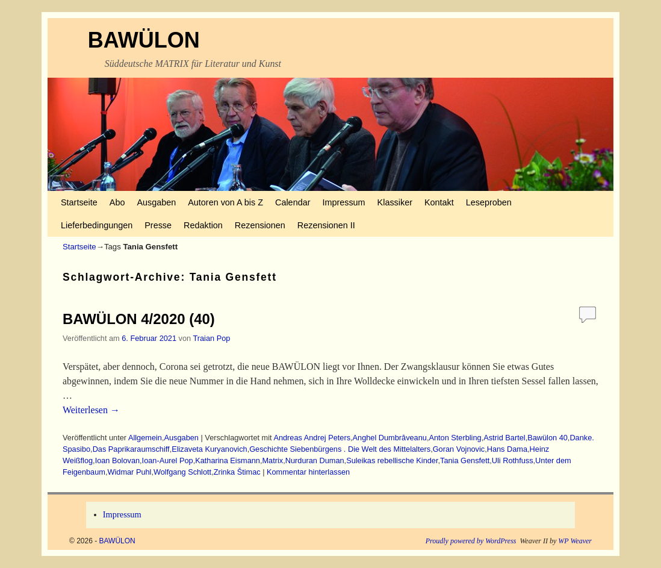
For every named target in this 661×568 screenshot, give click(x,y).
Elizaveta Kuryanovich (209, 449)
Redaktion (203, 225)
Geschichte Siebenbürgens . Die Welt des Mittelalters (339, 449)
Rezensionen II (326, 225)
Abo (117, 202)
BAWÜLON (144, 40)
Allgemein (145, 437)
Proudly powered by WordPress (471, 541)
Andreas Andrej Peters (311, 437)
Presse (158, 225)
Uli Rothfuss (512, 460)
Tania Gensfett (464, 460)
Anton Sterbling (455, 437)
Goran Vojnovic (459, 449)
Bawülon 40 (547, 437)
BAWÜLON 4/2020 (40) (139, 319)
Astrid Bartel (504, 437)
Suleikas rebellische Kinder (392, 460)
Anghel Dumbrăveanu (390, 437)
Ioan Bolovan (117, 460)
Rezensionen (260, 225)
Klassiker (394, 202)
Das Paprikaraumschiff (131, 449)
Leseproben (489, 202)
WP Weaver (575, 541)
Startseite (79, 202)
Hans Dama (507, 449)
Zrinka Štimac (237, 471)
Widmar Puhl (129, 471)
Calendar (292, 202)
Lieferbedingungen (96, 225)
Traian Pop (211, 338)
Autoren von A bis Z (225, 202)
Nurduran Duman (314, 460)
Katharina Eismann (227, 460)
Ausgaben (156, 202)
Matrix (273, 460)
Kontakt (439, 202)
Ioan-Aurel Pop (167, 460)
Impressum (343, 202)
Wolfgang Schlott (182, 471)
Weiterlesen (91, 410)
